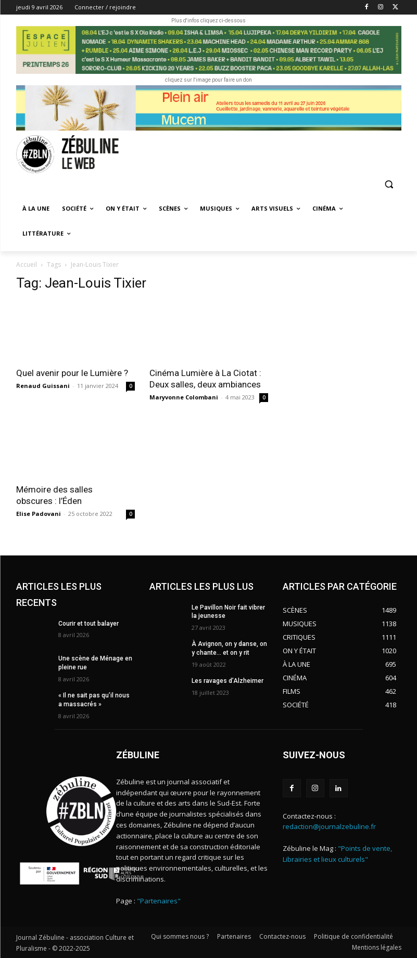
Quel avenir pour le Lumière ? (73, 373)
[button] (389, 184)
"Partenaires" (159, 900)
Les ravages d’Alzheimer (227, 680)
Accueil (26, 264)
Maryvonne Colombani (183, 397)
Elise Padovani (38, 513)
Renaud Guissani (43, 386)
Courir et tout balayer (88, 623)
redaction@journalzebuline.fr (329, 826)
